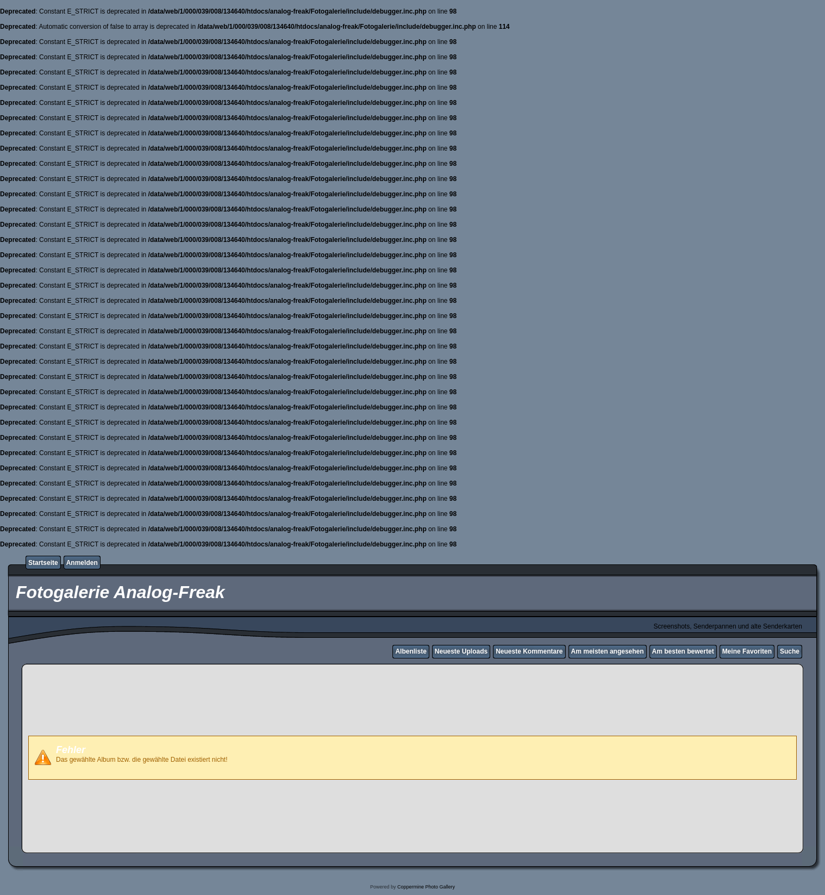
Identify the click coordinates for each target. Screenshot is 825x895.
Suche (789, 651)
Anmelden (82, 563)
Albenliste (410, 651)
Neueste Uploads (461, 651)
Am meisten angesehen (607, 651)
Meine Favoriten (747, 651)
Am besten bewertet (683, 651)
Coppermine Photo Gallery (426, 887)
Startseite (43, 563)
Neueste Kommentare (529, 651)
